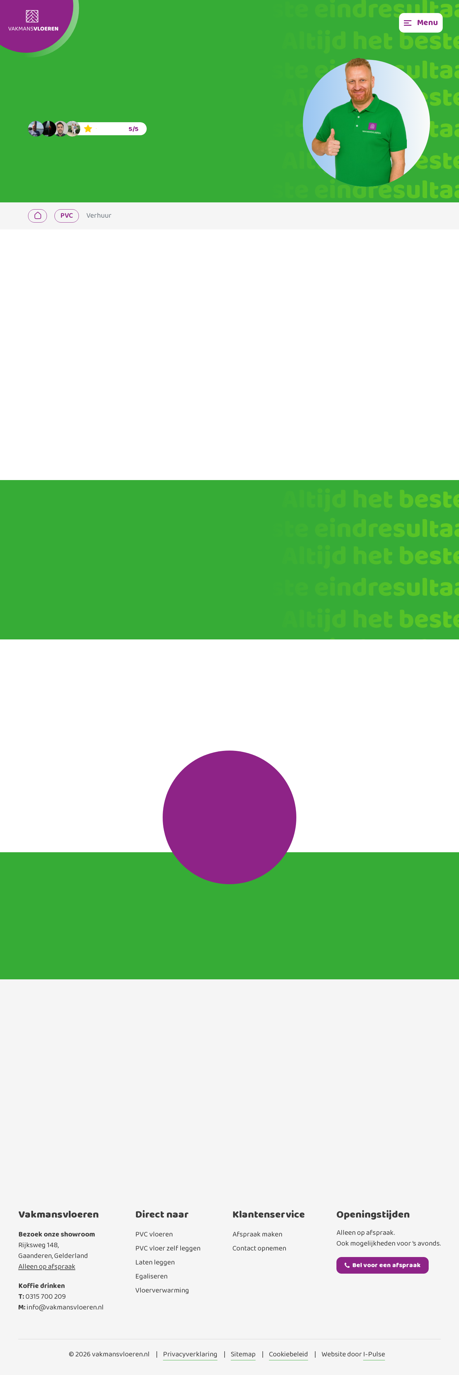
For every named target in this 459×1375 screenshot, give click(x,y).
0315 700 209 (45, 1297)
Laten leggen (155, 1262)
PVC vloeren (154, 1234)
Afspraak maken (257, 1234)
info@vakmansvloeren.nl (65, 1307)
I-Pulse (374, 1354)
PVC (66, 216)
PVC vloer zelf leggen (167, 1248)
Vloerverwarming (162, 1290)
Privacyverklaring (190, 1354)
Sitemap (243, 1354)
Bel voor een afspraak (383, 1265)
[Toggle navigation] (421, 23)
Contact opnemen (259, 1248)
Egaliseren (151, 1276)
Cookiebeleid (288, 1354)
